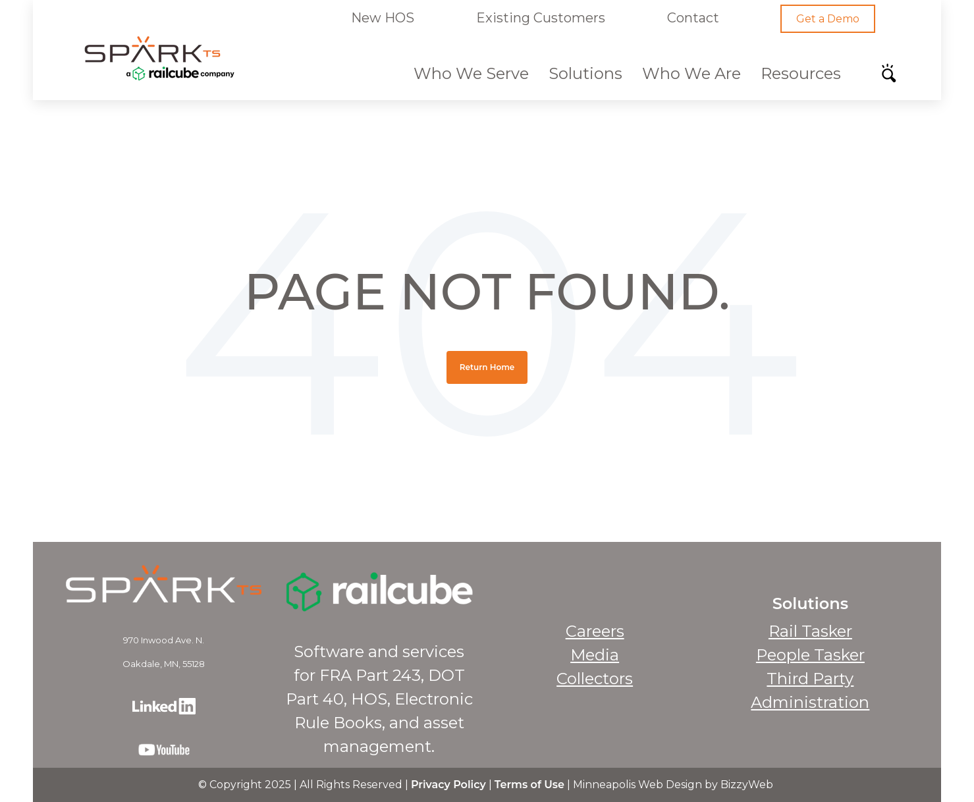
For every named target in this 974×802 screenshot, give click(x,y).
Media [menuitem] (594, 654)
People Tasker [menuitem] (810, 654)
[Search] (893, 77)
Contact (692, 18)
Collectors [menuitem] (594, 678)
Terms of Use (529, 784)
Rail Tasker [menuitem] (810, 631)
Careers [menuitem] (595, 631)
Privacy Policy (448, 784)
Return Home (487, 367)
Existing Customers (540, 18)
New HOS (382, 18)
